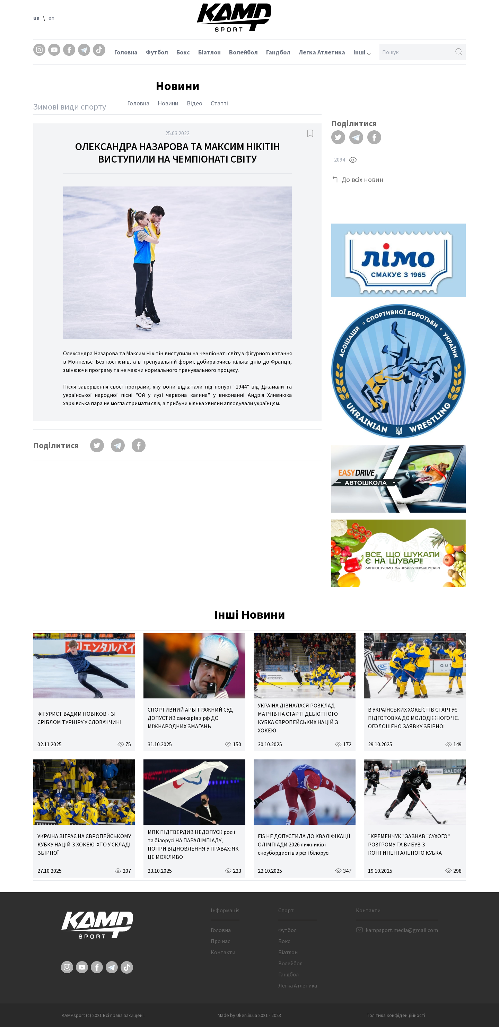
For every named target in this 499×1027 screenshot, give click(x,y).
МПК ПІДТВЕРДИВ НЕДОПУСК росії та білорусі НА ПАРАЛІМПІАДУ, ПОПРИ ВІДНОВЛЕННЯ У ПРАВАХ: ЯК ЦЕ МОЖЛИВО (193, 844)
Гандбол (278, 52)
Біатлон (209, 52)
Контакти (223, 952)
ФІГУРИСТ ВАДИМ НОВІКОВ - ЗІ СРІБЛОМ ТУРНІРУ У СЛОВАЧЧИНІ (79, 717)
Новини (168, 103)
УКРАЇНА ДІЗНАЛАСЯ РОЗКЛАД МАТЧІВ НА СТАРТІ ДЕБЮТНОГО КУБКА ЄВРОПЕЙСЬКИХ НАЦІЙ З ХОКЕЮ (298, 718)
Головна (126, 52)
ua (36, 17)
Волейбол (243, 52)
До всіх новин (363, 179)
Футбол (157, 52)
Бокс (183, 52)
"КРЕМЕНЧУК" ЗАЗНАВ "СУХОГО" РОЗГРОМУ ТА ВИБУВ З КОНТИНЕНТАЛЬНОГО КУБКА (409, 844)
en (51, 17)
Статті (219, 103)
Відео (194, 103)
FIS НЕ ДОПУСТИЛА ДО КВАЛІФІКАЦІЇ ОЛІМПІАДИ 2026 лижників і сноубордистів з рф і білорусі (304, 844)
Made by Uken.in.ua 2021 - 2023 (249, 1015)
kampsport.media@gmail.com (402, 929)
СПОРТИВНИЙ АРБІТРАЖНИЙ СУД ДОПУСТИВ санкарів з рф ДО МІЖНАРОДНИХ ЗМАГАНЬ (190, 718)
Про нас (220, 941)
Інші (362, 52)
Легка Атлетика (322, 52)
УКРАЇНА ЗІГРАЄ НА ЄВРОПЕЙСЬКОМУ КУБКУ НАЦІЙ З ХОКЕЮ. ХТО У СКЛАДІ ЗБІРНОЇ (84, 844)
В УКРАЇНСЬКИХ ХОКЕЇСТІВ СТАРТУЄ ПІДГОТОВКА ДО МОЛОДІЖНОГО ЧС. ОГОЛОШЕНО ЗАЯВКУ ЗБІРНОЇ (413, 718)
